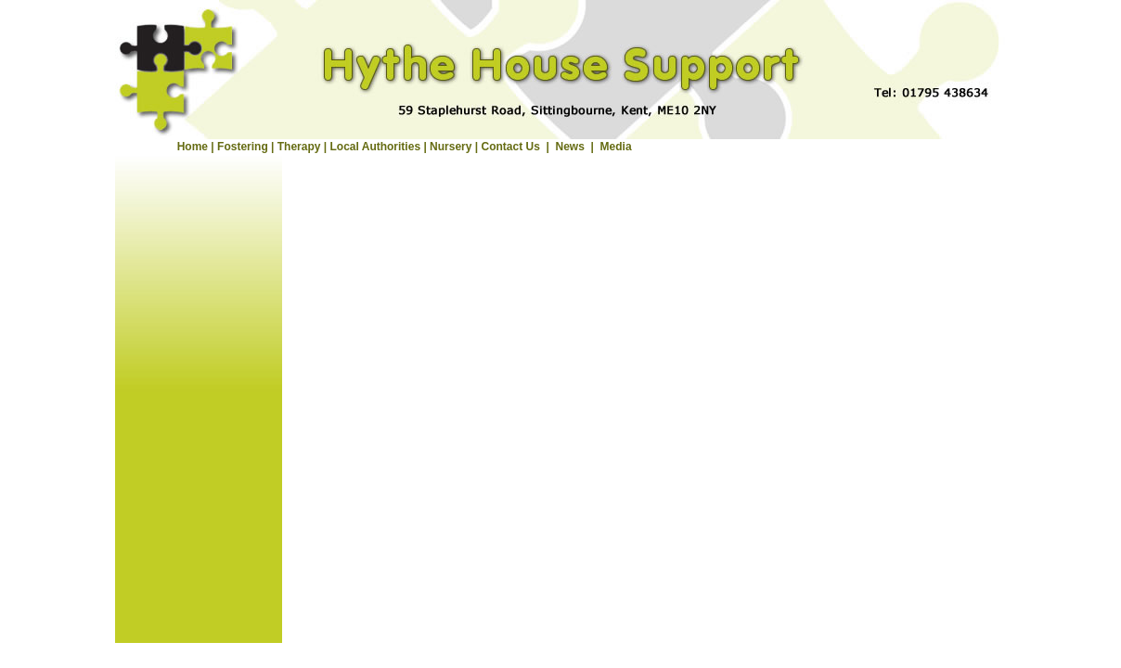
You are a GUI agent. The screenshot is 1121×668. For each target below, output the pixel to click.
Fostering (242, 146)
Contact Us (510, 146)
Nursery (450, 146)
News (570, 146)
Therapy (299, 146)
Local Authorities (374, 146)
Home (192, 146)
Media (616, 146)
